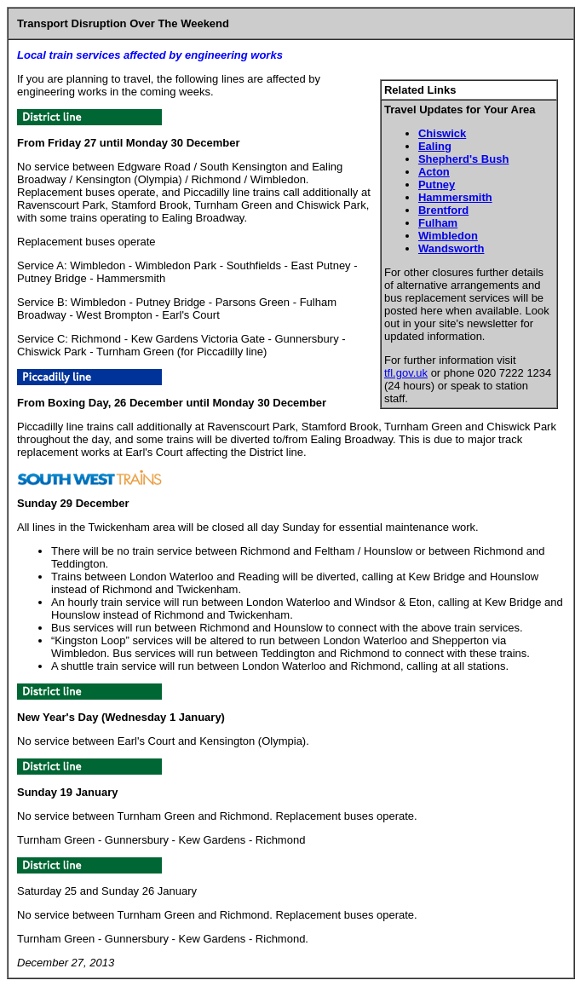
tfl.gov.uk (406, 372)
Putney (436, 184)
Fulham (437, 222)
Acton (434, 171)
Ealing (434, 146)
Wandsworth (451, 248)
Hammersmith (455, 197)
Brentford (443, 210)
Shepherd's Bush (463, 159)
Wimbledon (448, 235)
